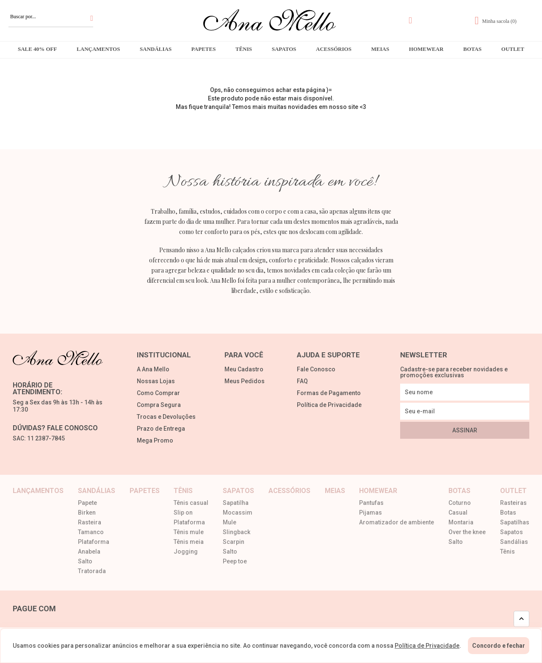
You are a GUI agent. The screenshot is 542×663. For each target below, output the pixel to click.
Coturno (459, 503)
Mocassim (237, 513)
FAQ (302, 381)
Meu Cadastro (243, 369)
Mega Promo (155, 440)
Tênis (243, 49)
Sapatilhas (514, 522)
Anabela (89, 552)
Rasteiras (513, 503)
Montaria (460, 522)
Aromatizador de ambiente (396, 522)
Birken (87, 513)
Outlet (512, 49)
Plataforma (93, 542)
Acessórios (333, 49)
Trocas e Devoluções (166, 417)
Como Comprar (158, 393)
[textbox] (50, 16)
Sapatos (284, 49)
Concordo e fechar (498, 645)
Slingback (236, 532)
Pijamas (370, 513)
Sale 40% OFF (37, 49)
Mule (229, 522)
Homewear (426, 49)
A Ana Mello (153, 369)
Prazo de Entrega (161, 429)
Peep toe (235, 561)
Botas (472, 49)
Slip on (183, 513)
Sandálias (155, 49)
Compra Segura (159, 405)
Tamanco (91, 532)
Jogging (186, 552)
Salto (85, 561)
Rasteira (89, 522)
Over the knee (467, 532)
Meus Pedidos (244, 381)
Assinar (464, 430)
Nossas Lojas (156, 381)
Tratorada (92, 571)
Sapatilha (236, 503)
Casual (457, 513)
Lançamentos (98, 49)
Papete (87, 503)
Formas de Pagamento (329, 393)
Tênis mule (189, 532)
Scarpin (233, 542)
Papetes (203, 49)
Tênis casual (191, 503)
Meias (380, 49)
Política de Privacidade (329, 405)
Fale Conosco (316, 369)
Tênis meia (189, 542)
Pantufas (371, 503)
